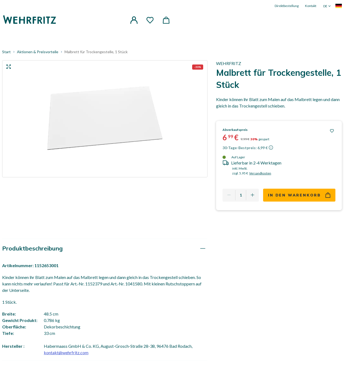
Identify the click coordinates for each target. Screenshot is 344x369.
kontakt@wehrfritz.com (66, 353)
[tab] (104, 249)
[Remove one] (229, 196)
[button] (134, 20)
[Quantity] (240, 196)
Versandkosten (260, 174)
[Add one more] (252, 196)
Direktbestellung (287, 6)
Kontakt (310, 6)
